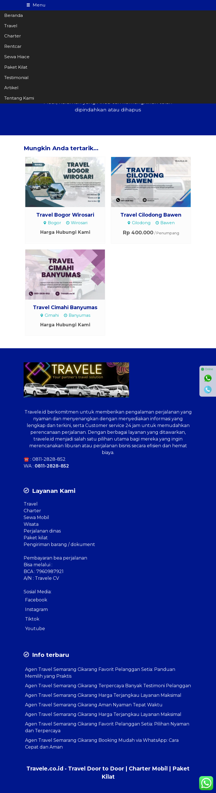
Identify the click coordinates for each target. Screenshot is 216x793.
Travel (10, 25)
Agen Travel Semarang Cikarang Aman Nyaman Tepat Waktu (94, 704)
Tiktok (32, 619)
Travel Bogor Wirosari (65, 215)
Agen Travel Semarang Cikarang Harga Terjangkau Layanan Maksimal (103, 695)
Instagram (36, 609)
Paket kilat (36, 537)
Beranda (13, 15)
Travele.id (35, 412)
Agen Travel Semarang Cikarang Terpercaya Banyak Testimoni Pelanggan (108, 685)
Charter (12, 36)
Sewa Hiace (17, 56)
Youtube (35, 628)
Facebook (36, 600)
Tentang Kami (19, 98)
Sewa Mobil (36, 517)
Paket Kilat (15, 67)
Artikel (11, 87)
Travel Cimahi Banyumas (65, 307)
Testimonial (16, 77)
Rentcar (13, 46)
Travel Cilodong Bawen (150, 215)
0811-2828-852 (49, 459)
